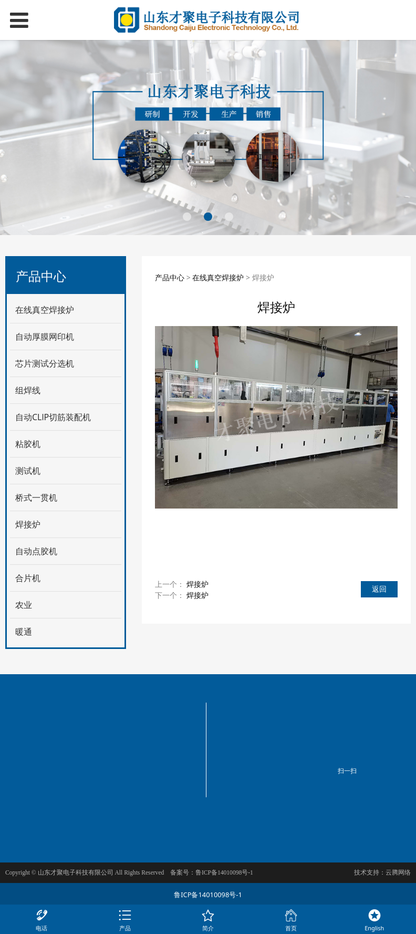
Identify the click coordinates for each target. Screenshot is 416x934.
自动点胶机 (36, 551)
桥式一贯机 (36, 497)
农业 (23, 605)
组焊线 (27, 390)
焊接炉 (27, 524)
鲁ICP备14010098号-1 (208, 894)
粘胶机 (27, 444)
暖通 (23, 631)
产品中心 (169, 277)
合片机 (27, 578)
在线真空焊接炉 (44, 310)
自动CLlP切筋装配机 (53, 417)
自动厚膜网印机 (44, 336)
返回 (379, 589)
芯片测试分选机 (44, 363)
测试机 (27, 470)
